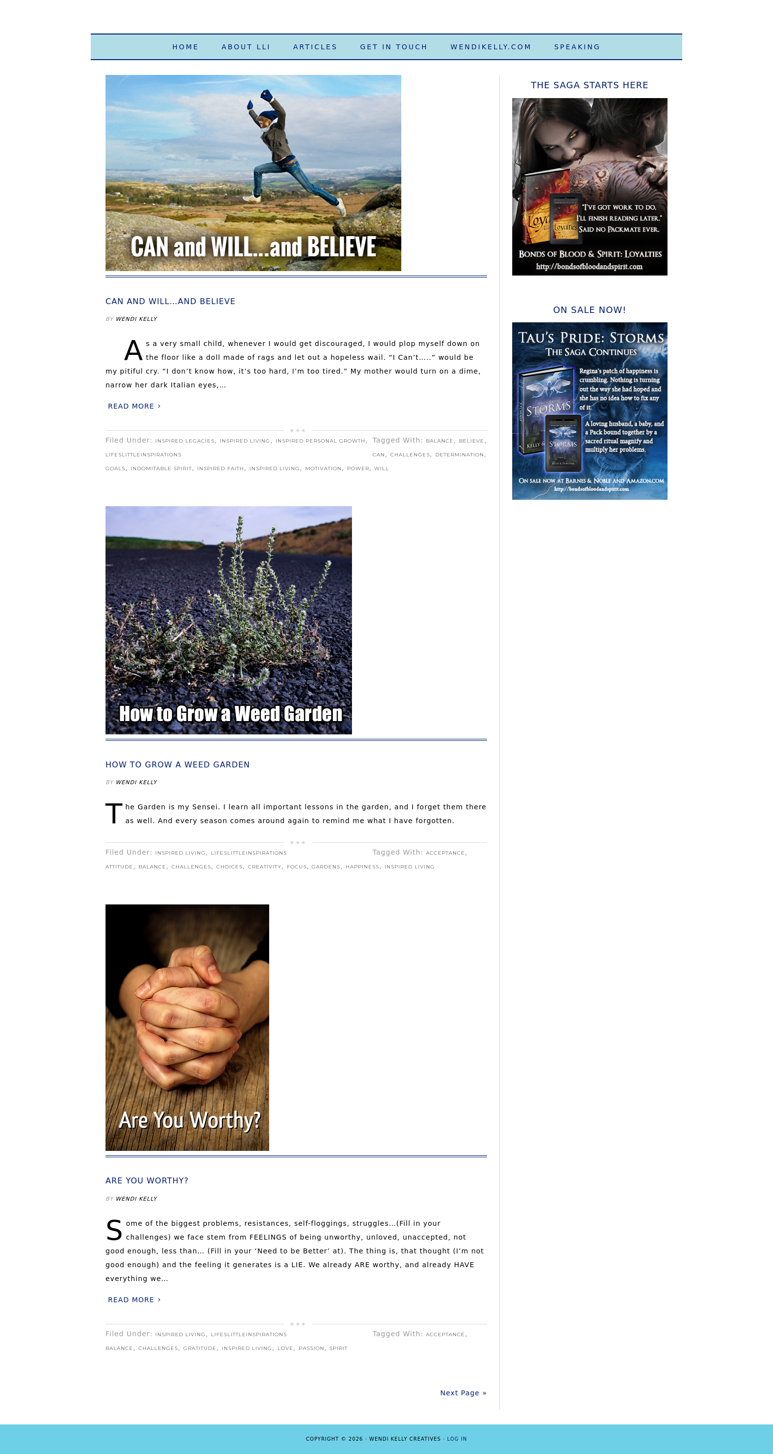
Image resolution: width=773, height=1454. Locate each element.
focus (297, 867)
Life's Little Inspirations (386, 21)
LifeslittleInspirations (143, 454)
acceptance (445, 853)
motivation (323, 468)
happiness (362, 867)
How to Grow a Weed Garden (177, 764)
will (381, 468)
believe (471, 441)
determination (459, 454)
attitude (119, 867)
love (285, 1348)
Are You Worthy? (147, 1180)
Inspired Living (245, 441)
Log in (457, 1439)
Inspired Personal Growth (320, 441)
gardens (326, 867)
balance (440, 441)
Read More (131, 406)
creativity (264, 867)
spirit (338, 1348)
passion (311, 1348)
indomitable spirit (161, 468)
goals (115, 468)
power (358, 468)
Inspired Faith (220, 468)
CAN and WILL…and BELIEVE (170, 301)
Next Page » (463, 1393)
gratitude (199, 1348)
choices (229, 867)
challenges (410, 454)
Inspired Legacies (184, 441)
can (379, 454)
